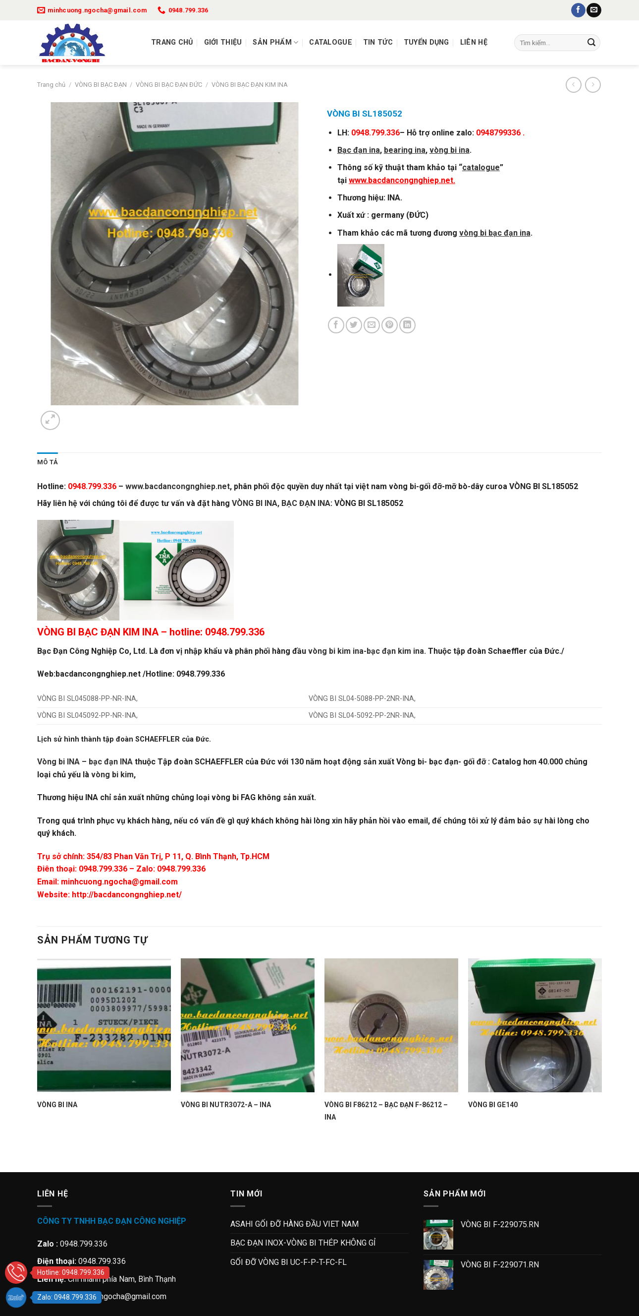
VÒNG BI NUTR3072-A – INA (226, 1105)
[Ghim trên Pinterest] (389, 325)
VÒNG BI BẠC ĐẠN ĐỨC (169, 84)
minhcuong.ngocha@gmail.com (119, 881)
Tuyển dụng (426, 42)
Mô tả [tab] (47, 462)
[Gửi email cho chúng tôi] (593, 10)
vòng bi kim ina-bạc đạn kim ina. (366, 651)
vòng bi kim (112, 774)
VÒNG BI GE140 (493, 1105)
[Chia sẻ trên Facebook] (336, 325)
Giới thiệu (223, 42)
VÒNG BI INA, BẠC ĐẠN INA (281, 503)
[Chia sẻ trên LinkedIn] (407, 325)
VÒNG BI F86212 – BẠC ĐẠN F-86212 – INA (386, 1111)
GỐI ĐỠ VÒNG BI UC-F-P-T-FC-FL (288, 1262)
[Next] (74, 415)
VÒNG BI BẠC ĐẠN (101, 84)
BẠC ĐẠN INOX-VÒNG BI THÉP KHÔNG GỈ (302, 1243)
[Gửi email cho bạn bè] (372, 325)
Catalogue (330, 42)
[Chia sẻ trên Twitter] (354, 325)
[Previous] (42, 1154)
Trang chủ (172, 42)
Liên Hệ (473, 42)
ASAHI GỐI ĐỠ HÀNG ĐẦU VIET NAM (294, 1224)
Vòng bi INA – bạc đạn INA (85, 761)
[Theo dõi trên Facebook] (578, 10)
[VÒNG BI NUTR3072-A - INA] (248, 1025)
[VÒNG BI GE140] (535, 1025)
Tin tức (378, 42)
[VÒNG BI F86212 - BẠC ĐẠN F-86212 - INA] (391, 1025)
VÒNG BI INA (57, 1105)
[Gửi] (591, 42)
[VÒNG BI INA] (104, 1025)
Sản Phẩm (275, 42)
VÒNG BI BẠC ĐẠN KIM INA (250, 84)
